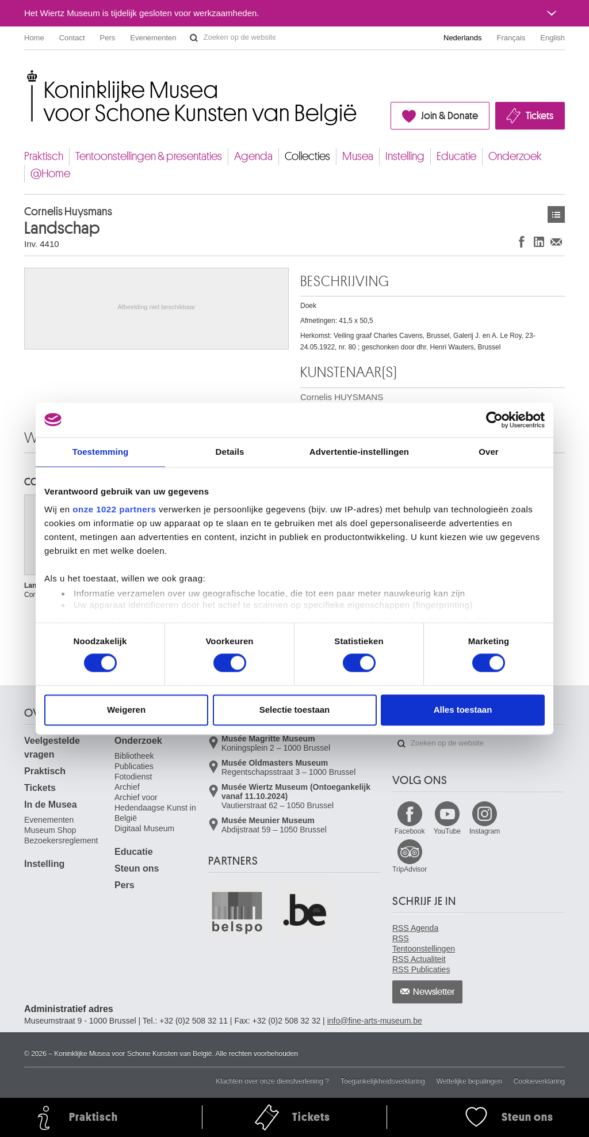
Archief (127, 787)
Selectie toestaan (294, 709)
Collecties (307, 156)
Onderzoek (515, 156)
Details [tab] (230, 452)
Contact (72, 37)
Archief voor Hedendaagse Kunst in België (155, 808)
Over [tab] (489, 452)
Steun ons (136, 868)
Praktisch (43, 156)
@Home (50, 174)
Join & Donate (449, 116)
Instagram (484, 831)
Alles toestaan (463, 709)
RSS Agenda (415, 928)
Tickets (539, 116)
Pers (108, 37)
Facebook (410, 831)
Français (511, 37)
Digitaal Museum (144, 828)
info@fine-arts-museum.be (374, 1020)
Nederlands (462, 37)
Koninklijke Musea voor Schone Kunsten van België (26, 74)
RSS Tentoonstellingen (423, 943)
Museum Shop (50, 830)
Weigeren (126, 709)
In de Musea (50, 804)
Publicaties (134, 766)
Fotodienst (133, 776)
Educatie (456, 156)
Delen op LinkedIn (539, 241)
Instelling (404, 156)
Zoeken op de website (193, 38)
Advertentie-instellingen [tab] (359, 452)
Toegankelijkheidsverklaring (383, 1081)
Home (34, 37)
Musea (357, 156)
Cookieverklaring (539, 1081)
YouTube (447, 831)
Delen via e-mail (556, 241)
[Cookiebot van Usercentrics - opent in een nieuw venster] (494, 419)
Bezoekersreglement (61, 840)
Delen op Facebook (521, 241)
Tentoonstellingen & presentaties (148, 156)
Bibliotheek (134, 755)
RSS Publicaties (421, 969)
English (552, 37)
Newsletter (434, 992)
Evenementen (153, 37)
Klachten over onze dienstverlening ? (272, 1081)
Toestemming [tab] (100, 452)
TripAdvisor (409, 869)
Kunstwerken (556, 214)
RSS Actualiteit (419, 959)
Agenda (253, 156)
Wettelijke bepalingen (469, 1081)
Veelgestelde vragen (52, 747)
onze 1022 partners (114, 509)
